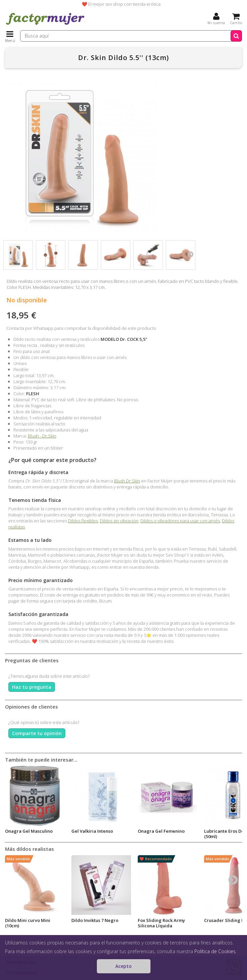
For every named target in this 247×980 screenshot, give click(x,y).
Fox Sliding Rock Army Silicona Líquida (161, 923)
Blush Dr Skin (127, 481)
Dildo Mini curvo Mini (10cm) (27, 923)
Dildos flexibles (83, 521)
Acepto (123, 966)
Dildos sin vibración (119, 521)
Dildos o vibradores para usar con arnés (180, 521)
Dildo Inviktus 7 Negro (94, 920)
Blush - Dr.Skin (42, 436)
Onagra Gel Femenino (161, 831)
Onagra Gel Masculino (29, 831)
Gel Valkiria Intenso (92, 831)
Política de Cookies (215, 951)
